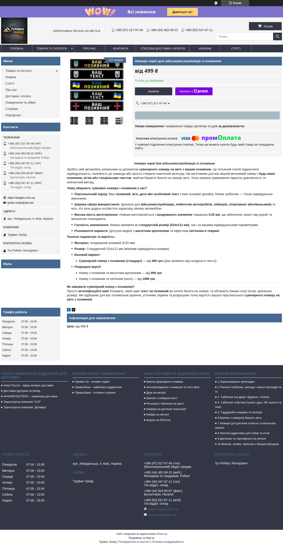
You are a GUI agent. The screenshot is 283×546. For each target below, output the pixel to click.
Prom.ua (162, 533)
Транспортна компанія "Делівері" (25, 407)
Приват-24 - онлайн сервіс (92, 381)
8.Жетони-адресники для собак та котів (244, 433)
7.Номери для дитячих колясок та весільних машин (245, 425)
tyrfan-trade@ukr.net (20, 202)
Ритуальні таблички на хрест (165, 403)
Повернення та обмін (20, 102)
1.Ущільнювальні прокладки (236, 381)
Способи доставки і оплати (162, 48)
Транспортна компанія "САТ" (22, 401)
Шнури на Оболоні (158, 420)
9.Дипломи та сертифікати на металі (242, 438)
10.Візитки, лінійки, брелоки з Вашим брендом (248, 444)
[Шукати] (277, 36)
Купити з (194, 91)
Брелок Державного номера (164, 381)
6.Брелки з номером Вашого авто (240, 417)
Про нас (89, 48)
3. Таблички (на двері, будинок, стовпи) (243, 397)
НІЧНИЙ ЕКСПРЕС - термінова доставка (30, 396)
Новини (205, 48)
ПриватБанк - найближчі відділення (98, 387)
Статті (236, 48)
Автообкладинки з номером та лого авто (173, 387)
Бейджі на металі (157, 414)
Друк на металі (156, 392)
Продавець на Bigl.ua (141, 537)
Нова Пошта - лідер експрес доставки (28, 385)
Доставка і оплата (18, 96)
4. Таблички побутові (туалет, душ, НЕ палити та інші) (248, 404)
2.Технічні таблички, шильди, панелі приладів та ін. (248, 389)
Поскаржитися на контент (134, 541)
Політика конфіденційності (168, 541)
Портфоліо (13, 115)
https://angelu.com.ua (21, 197)
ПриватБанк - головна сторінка (95, 392)
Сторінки (11, 109)
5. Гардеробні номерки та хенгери (240, 412)
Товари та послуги (52, 48)
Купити (153, 91)
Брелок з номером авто (161, 398)
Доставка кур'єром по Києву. (22, 390)
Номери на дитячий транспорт (166, 409)
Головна (16, 48)
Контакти (120, 48)
